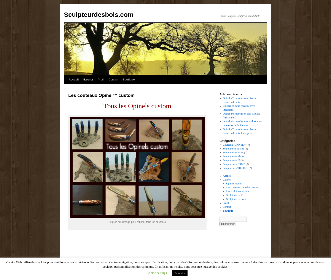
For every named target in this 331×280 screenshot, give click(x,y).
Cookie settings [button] (157, 273)
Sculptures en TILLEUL (235, 168)
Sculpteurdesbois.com (99, 14)
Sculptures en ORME (234, 164)
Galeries (88, 79)
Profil (101, 79)
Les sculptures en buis (237, 191)
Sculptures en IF (231, 160)
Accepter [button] (180, 273)
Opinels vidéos (234, 183)
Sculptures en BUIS (233, 152)
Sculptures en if (234, 195)
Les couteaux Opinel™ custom (242, 187)
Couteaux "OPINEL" (234, 144)
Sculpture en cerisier (233, 148)
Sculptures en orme (236, 199)
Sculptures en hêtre (233, 156)
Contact (113, 79)
